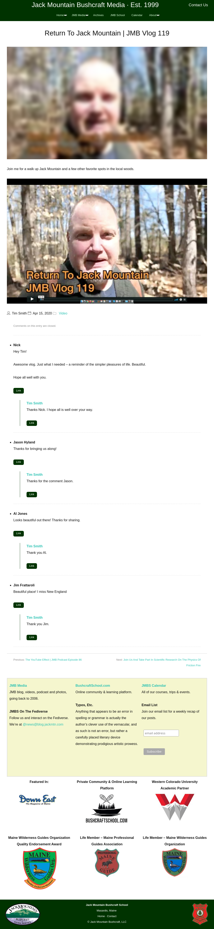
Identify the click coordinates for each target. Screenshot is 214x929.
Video (63, 313)
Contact (111, 916)
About (152, 15)
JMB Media (78, 15)
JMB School (117, 15)
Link (18, 390)
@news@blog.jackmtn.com (43, 724)
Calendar (137, 15)
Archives (98, 15)
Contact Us (198, 5)
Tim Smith (35, 403)
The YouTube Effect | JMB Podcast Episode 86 (53, 659)
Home (60, 15)
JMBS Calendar (153, 685)
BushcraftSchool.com (92, 685)
